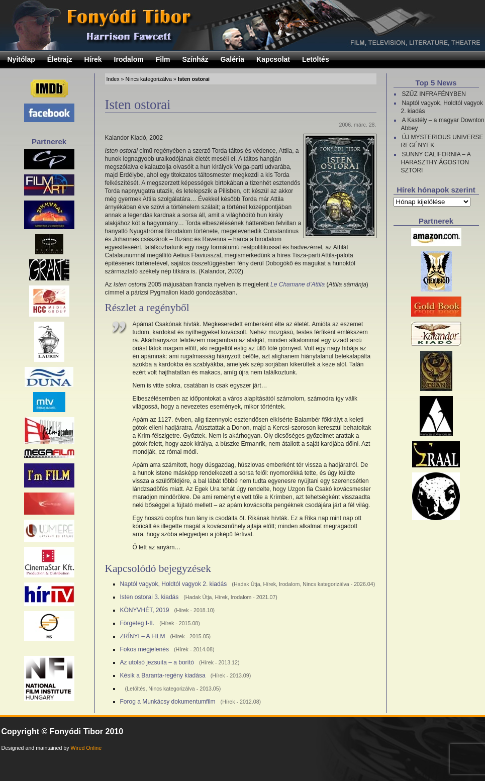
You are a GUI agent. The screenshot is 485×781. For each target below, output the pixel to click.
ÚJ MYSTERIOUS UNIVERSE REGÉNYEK (442, 141)
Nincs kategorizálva (148, 79)
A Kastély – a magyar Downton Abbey (442, 124)
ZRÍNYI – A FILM (142, 636)
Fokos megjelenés (144, 649)
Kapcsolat (273, 59)
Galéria (232, 59)
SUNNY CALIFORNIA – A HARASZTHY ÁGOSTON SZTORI (436, 162)
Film (163, 59)
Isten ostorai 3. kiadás (149, 597)
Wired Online (86, 748)
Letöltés (315, 59)
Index (113, 79)
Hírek (93, 59)
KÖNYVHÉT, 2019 (144, 610)
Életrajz (59, 59)
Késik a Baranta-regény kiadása (163, 675)
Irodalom (129, 59)
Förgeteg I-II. (137, 623)
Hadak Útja (247, 584)
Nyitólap (21, 59)
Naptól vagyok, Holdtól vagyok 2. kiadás (173, 584)
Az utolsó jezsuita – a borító (157, 662)
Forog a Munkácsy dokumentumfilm (168, 701)
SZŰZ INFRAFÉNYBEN (434, 93)
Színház (195, 59)
